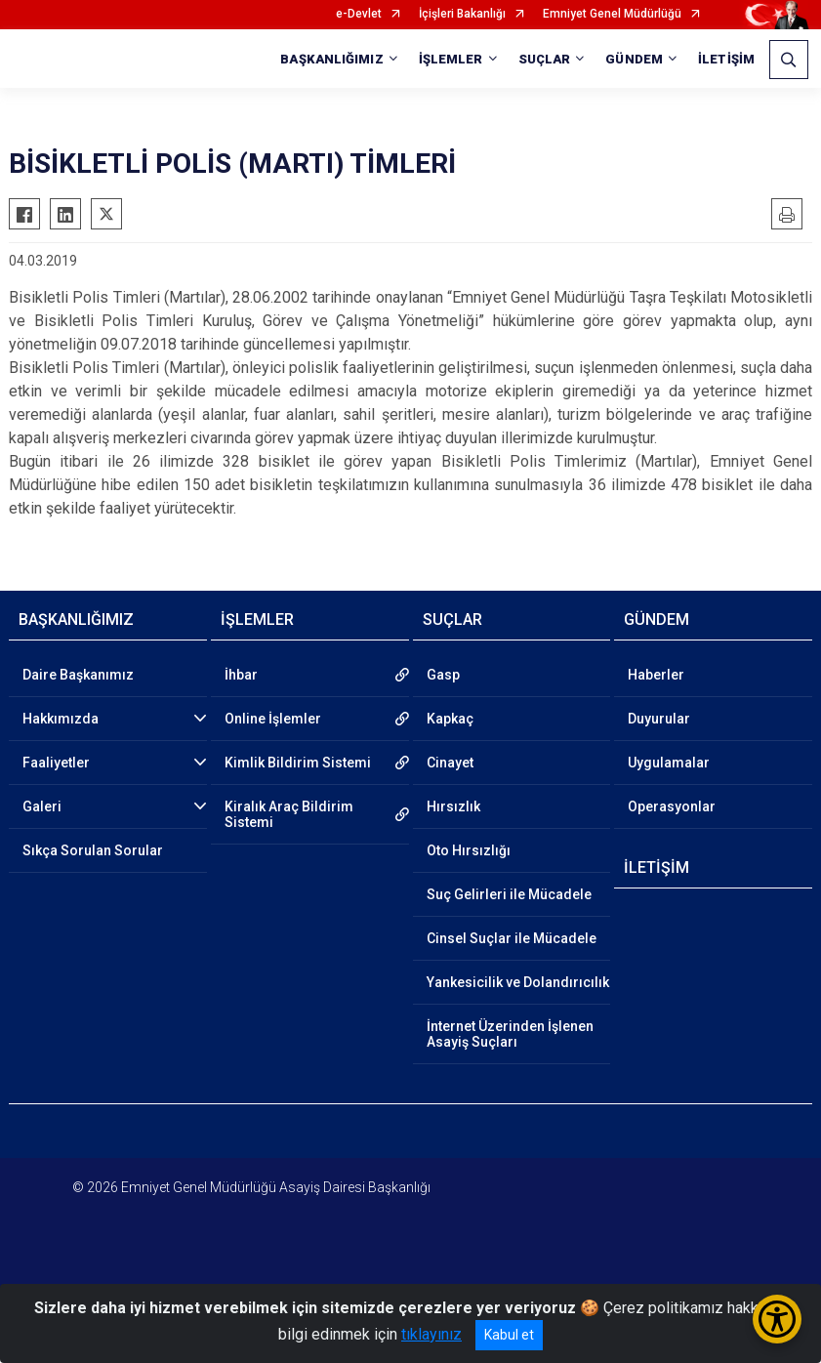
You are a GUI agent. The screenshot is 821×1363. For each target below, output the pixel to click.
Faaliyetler (56, 762)
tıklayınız (431, 1334)
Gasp (443, 674)
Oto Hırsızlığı (469, 850)
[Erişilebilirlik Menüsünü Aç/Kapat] (777, 1319)
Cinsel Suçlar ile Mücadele (511, 938)
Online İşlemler (273, 718)
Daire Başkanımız (78, 674)
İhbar (241, 674)
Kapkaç (450, 718)
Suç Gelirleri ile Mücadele (509, 894)
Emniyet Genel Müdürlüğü (612, 14)
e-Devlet (359, 14)
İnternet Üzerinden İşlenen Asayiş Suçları (510, 1034)
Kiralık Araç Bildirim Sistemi (289, 814)
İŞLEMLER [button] (451, 59)
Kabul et (509, 1334)
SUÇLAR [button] (544, 59)
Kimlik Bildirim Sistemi (298, 762)
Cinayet (450, 762)
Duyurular (659, 718)
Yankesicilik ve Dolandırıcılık (518, 982)
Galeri (42, 806)
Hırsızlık (453, 806)
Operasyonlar (672, 806)
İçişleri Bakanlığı (462, 14)
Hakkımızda (60, 718)
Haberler (656, 674)
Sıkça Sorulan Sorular (92, 850)
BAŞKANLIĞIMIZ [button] (331, 59)
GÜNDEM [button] (634, 59)
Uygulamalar (669, 762)
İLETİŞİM (726, 59)
